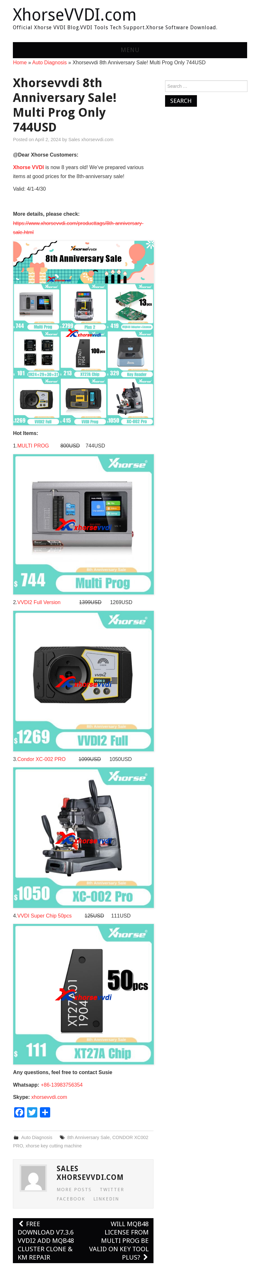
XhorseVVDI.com (74, 14)
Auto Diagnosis (49, 62)
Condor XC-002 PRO (41, 759)
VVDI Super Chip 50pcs (44, 916)
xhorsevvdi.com (49, 1097)
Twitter (112, 1189)
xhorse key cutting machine (54, 1145)
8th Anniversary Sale (88, 1137)
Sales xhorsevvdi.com (90, 139)
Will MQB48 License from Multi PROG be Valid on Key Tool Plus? (119, 1240)
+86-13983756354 (62, 1085)
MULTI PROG (33, 445)
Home (20, 62)
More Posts (74, 1189)
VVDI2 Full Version (40, 602)
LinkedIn (106, 1198)
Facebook (71, 1198)
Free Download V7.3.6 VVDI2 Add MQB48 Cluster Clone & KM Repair (46, 1240)
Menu (130, 50)
